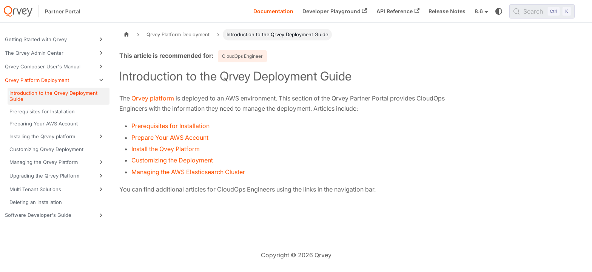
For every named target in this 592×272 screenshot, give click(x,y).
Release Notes (447, 11)
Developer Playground (334, 11)
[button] (56, 39)
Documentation (273, 11)
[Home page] (126, 34)
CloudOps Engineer (242, 56)
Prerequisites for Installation (170, 126)
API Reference (397, 11)
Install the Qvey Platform (165, 149)
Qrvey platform (152, 98)
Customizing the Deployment (172, 160)
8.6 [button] (479, 11)
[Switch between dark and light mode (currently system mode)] (499, 11)
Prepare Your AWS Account (169, 137)
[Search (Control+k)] (542, 11)
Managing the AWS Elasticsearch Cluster (188, 172)
